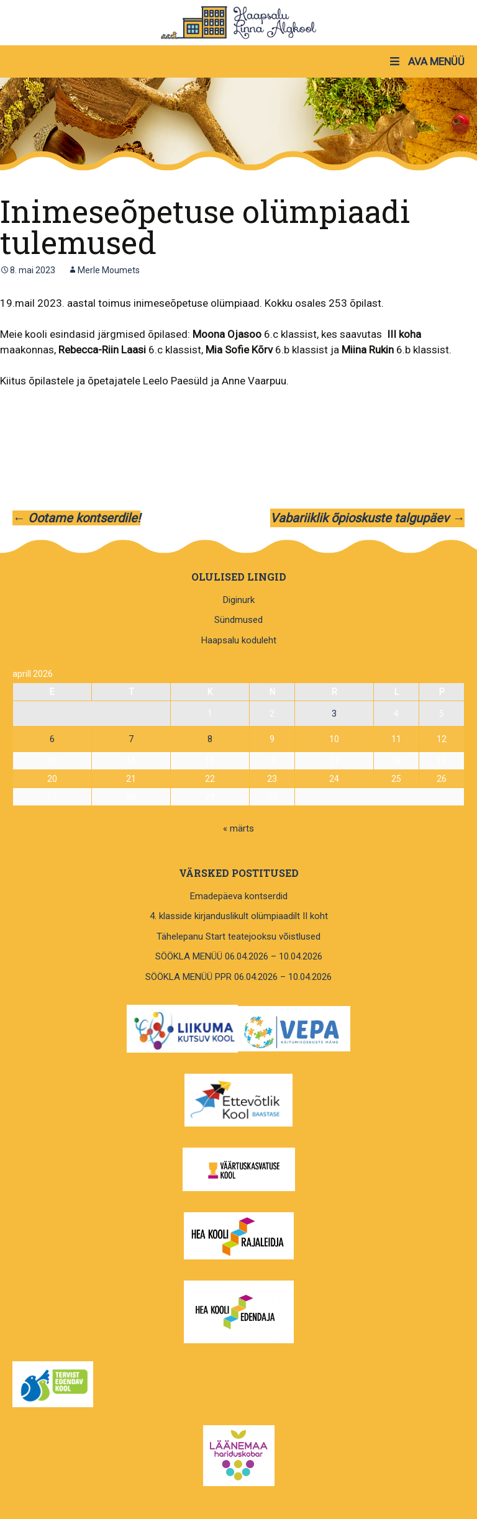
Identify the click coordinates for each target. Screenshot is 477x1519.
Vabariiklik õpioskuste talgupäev (367, 517)
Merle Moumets (109, 270)
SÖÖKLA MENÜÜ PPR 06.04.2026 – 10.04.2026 (238, 976)
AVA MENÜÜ (426, 61)
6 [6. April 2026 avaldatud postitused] (52, 739)
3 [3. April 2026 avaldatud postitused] (334, 713)
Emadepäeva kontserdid (239, 896)
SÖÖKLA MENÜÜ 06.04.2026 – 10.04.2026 (238, 956)
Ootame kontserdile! (76, 517)
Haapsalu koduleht (238, 640)
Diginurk (239, 599)
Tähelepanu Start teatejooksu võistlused (238, 936)
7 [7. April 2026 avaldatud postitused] (131, 739)
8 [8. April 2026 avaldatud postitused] (209, 739)
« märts (238, 828)
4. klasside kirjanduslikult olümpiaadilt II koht (239, 916)
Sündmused (238, 619)
